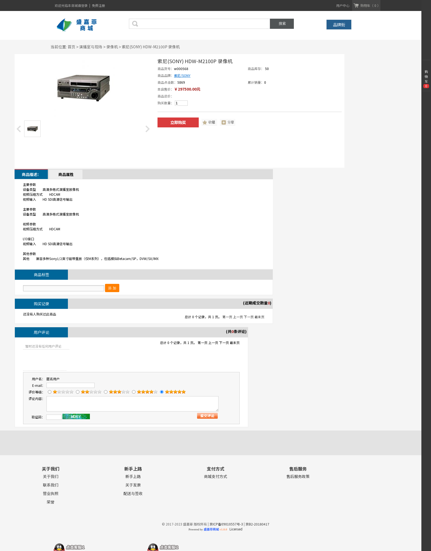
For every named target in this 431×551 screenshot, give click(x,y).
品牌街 (339, 24)
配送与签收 (133, 493)
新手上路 (133, 476)
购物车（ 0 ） (370, 5)
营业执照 (50, 493)
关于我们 (50, 476)
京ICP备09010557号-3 (226, 524)
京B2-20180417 (257, 524)
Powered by (208, 529)
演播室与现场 (90, 46)
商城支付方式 (215, 476)
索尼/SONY (182, 75)
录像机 (112, 46)
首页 (71, 46)
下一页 (249, 316)
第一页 (227, 316)
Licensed (235, 529)
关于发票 (133, 485)
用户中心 (342, 5)
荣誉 (50, 502)
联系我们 (50, 485)
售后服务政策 (298, 476)
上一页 (238, 316)
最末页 (259, 316)
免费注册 (98, 5)
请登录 (83, 5)
